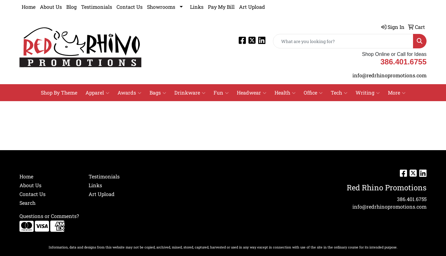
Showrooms (161, 6)
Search (27, 202)
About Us (51, 6)
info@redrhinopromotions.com (389, 75)
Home (28, 6)
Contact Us (130, 6)
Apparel (97, 92)
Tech (339, 92)
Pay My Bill (221, 6)
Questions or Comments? (49, 216)
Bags (158, 92)
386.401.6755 (412, 199)
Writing (368, 92)
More (396, 92)
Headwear (251, 92)
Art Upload (252, 6)
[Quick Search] (343, 41)
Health (285, 92)
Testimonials (96, 6)
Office (313, 92)
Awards (129, 92)
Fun (221, 92)
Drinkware (189, 92)
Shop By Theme (59, 92)
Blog (71, 6)
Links (197, 6)
